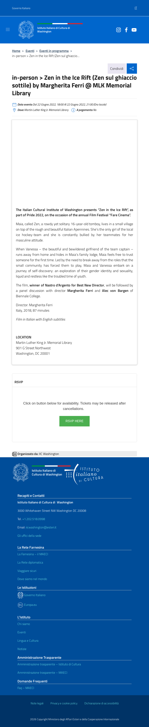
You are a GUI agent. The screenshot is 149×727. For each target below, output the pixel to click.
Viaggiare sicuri (26, 570)
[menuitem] (136, 6)
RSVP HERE (74, 421)
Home (16, 50)
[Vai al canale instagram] (117, 29)
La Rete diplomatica (30, 562)
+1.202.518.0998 (33, 519)
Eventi (30, 50)
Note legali (37, 703)
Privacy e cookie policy (63, 703)
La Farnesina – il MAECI (32, 554)
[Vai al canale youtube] (133, 29)
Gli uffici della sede (29, 535)
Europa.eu (27, 604)
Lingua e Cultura (27, 640)
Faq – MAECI (25, 688)
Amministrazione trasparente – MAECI (42, 672)
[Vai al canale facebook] (125, 29)
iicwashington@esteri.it (41, 527)
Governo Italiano (21, 8)
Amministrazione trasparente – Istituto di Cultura (49, 664)
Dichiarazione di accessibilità (101, 703)
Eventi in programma (54, 50)
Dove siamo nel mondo (32, 579)
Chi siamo (23, 624)
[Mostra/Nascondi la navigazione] (7, 29)
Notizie (21, 649)
